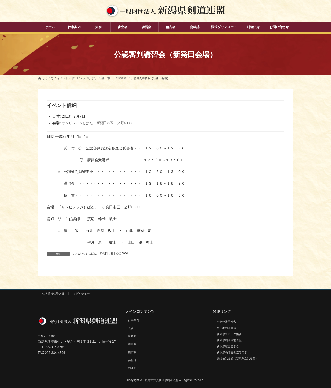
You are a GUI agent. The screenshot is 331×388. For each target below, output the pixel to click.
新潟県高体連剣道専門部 (232, 352)
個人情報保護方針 (53, 293)
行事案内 (133, 320)
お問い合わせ (82, 293)
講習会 (132, 344)
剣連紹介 (133, 368)
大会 (131, 328)
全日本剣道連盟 (226, 328)
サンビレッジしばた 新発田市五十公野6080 (99, 123)
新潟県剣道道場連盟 (229, 340)
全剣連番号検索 (226, 321)
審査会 (132, 336)
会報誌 (132, 360)
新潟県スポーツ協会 (229, 334)
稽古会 (132, 352)
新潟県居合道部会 (228, 346)
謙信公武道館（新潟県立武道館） (237, 358)
